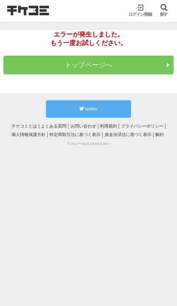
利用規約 (108, 126)
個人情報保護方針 (28, 134)
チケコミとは (24, 126)
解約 (159, 134)
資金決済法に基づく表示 (128, 134)
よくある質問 (53, 126)
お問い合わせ (83, 126)
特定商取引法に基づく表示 (74, 134)
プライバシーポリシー (142, 126)
